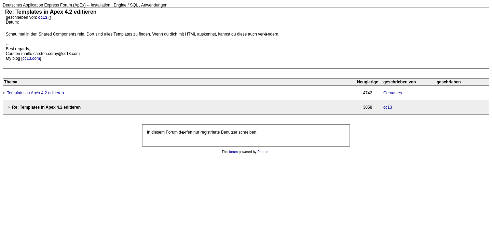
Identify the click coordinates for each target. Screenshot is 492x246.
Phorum (263, 152)
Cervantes (392, 93)
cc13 (43, 17)
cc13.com (31, 58)
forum (233, 152)
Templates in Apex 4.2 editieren (35, 93)
